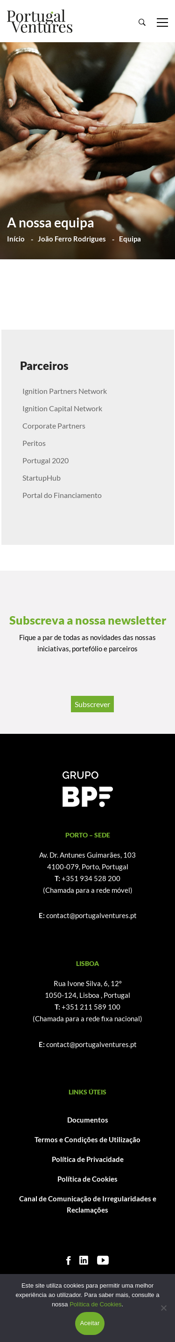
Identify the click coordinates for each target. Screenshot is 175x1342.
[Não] (163, 1307)
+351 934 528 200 (91, 878)
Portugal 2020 (45, 460)
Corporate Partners (53, 425)
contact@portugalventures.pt (91, 915)
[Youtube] (102, 1260)
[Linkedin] (84, 1260)
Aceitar (89, 1323)
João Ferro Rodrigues (72, 238)
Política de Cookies (87, 1179)
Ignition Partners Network (64, 390)
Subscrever (92, 704)
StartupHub (41, 477)
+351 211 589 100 (91, 1007)
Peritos (34, 442)
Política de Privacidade (88, 1159)
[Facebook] (68, 1260)
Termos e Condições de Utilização (87, 1139)
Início (16, 238)
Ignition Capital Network (62, 408)
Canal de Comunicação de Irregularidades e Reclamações (87, 1204)
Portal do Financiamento (62, 494)
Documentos (87, 1120)
